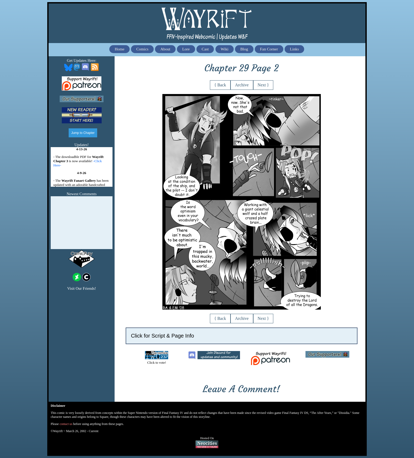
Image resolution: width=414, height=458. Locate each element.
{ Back (220, 85)
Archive (242, 85)
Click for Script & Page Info (162, 336)
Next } (263, 85)
